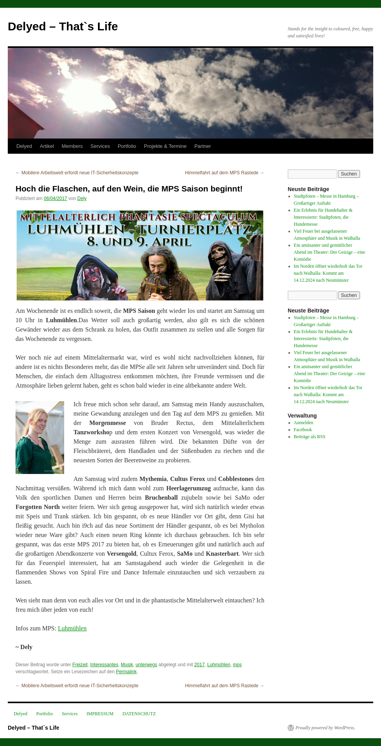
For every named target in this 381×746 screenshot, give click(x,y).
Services (100, 146)
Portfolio (127, 146)
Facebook (303, 429)
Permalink (126, 671)
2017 (199, 664)
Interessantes (104, 664)
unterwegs (146, 664)
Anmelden (303, 422)
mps (237, 664)
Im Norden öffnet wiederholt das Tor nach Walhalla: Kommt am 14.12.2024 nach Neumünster (328, 273)
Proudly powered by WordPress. (325, 727)
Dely (82, 198)
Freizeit (79, 664)
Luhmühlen (72, 628)
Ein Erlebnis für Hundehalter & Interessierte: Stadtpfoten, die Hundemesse (323, 217)
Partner (202, 146)
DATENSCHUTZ (139, 713)
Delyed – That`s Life (63, 26)
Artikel (47, 146)
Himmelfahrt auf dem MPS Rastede (224, 173)
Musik (127, 664)
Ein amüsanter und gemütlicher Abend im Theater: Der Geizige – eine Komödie (329, 252)
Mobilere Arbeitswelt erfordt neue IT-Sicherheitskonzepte (77, 173)
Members (72, 146)
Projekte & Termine (165, 146)
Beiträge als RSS (309, 436)
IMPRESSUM (100, 713)
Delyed (24, 146)
